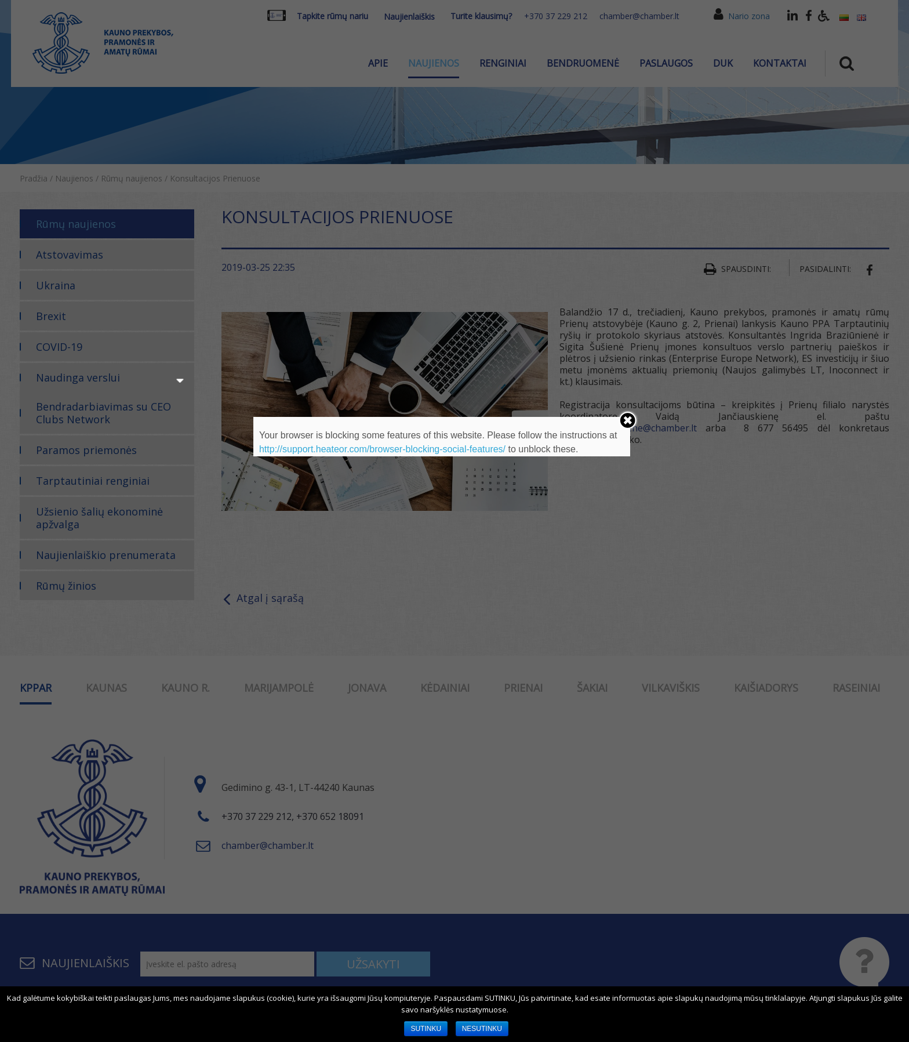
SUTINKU (425, 1029)
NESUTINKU (482, 1029)
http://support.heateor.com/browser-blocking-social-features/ (382, 449)
